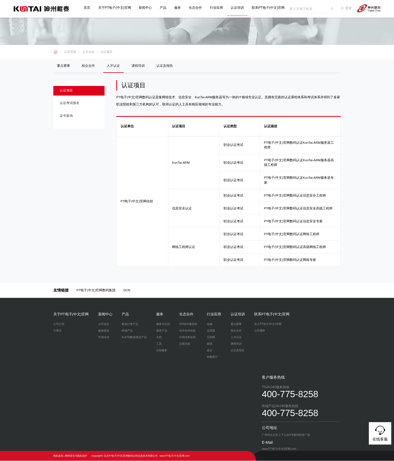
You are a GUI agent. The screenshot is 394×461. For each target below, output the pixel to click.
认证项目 (103, 50)
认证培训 (239, 8)
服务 (179, 8)
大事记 (57, 330)
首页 (89, 8)
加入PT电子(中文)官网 (268, 324)
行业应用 (218, 8)
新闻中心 (147, 8)
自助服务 (161, 350)
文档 (159, 337)
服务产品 (161, 330)
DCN (126, 290)
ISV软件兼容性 (188, 324)
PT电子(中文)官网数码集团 (96, 290)
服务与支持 (163, 324)
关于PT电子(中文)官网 (116, 8)
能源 (209, 343)
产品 (165, 8)
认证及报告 (168, 65)
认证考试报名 (71, 105)
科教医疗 (212, 357)
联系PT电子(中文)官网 (270, 8)
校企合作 (89, 65)
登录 (349, 7)
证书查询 (67, 119)
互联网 (211, 337)
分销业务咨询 (187, 337)
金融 (209, 324)
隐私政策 (58, 456)
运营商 (211, 330)
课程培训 (141, 65)
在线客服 (380, 432)
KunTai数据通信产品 (134, 337)
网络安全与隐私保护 (76, 456)
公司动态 (103, 324)
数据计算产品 (130, 324)
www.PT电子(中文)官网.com (175, 456)
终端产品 (127, 330)
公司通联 (259, 330)
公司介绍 (58, 324)
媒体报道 (103, 330)
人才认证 (86, 50)
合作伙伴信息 (187, 330)
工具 (159, 343)
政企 (209, 350)
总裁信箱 (184, 343)
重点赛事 (64, 65)
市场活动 (103, 337)
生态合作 (197, 8)
